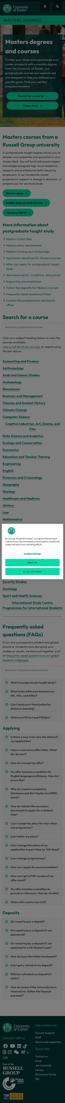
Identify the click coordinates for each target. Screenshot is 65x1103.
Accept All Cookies (32, 571)
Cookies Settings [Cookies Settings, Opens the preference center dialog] (32, 553)
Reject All (32, 562)
